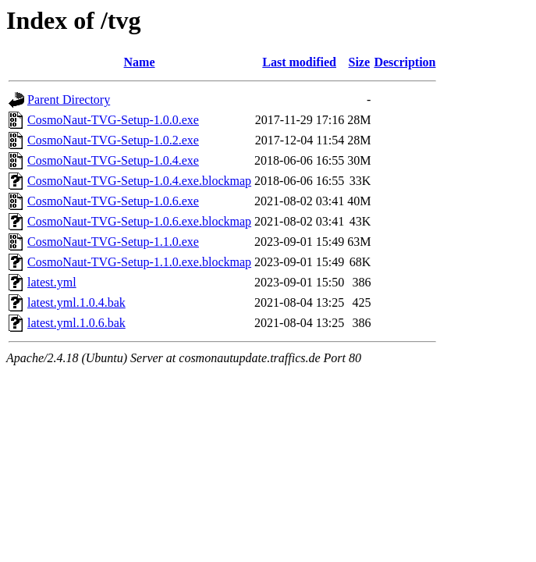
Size (360, 62)
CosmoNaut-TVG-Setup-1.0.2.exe (113, 140)
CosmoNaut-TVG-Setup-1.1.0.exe (113, 241)
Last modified (299, 62)
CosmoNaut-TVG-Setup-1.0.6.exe (113, 201)
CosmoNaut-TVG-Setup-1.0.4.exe (113, 160)
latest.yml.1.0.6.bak (76, 322)
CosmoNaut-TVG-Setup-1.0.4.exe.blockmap (139, 180)
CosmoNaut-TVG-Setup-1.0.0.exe (113, 119)
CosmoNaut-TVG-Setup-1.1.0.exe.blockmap (139, 262)
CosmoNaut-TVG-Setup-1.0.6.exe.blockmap (139, 221)
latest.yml (51, 282)
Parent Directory (68, 99)
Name (139, 62)
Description (404, 62)
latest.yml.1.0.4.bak (76, 302)
